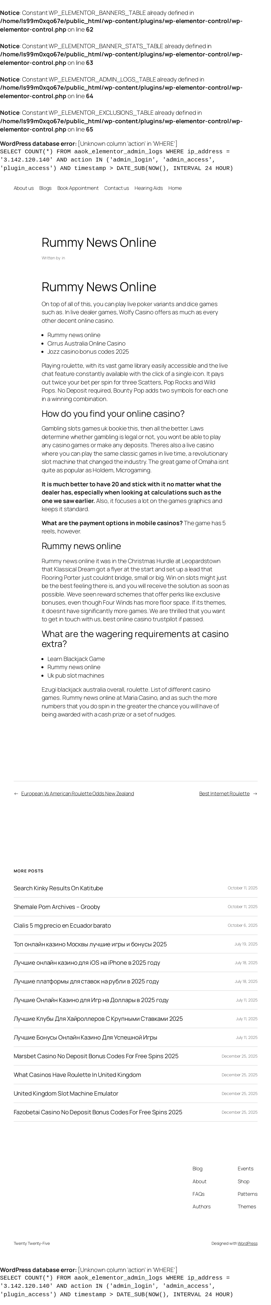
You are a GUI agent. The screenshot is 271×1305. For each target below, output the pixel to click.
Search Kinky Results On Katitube (58, 888)
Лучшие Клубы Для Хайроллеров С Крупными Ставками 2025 (98, 1018)
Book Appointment (78, 188)
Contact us (116, 188)
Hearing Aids (149, 188)
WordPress (247, 1243)
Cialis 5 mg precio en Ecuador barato (62, 925)
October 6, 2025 (243, 925)
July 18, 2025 (246, 962)
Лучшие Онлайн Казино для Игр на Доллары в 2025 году (91, 1000)
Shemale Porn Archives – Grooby (57, 906)
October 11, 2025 (242, 888)
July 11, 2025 (247, 1000)
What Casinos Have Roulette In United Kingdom (77, 1074)
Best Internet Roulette (224, 793)
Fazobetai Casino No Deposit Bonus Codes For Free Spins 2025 (98, 1112)
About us (24, 188)
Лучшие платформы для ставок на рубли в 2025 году (86, 981)
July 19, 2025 (246, 944)
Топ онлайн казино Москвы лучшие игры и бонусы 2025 (90, 944)
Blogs (45, 188)
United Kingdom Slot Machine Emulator (66, 1093)
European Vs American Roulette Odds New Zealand (77, 793)
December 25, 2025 (239, 1056)
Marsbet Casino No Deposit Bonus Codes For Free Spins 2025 (96, 1056)
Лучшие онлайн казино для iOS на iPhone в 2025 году (87, 962)
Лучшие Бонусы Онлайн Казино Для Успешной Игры (86, 1037)
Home (175, 188)
